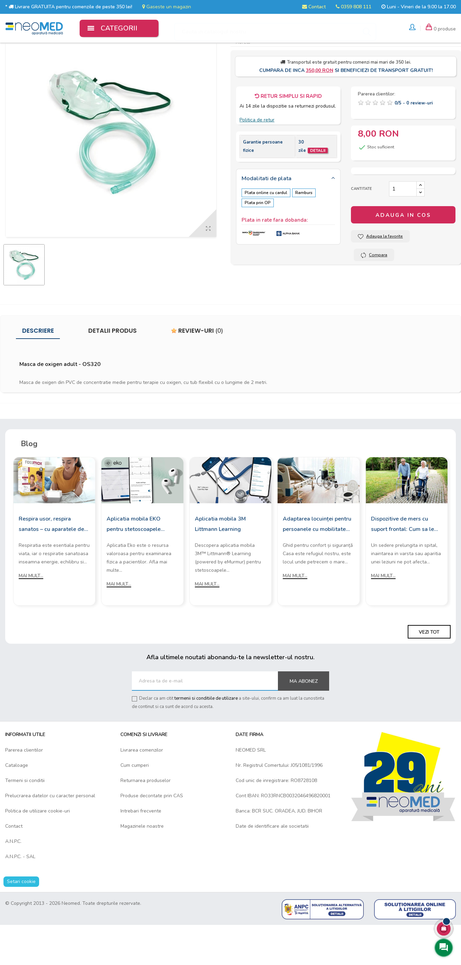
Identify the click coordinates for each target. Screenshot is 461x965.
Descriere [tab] (38, 370)
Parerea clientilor (24, 790)
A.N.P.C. (13, 881)
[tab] (288, 218)
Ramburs (307, 232)
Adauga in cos (403, 254)
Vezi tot (429, 672)
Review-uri (197, 370)
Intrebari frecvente (140, 850)
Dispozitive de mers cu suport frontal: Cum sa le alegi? (402, 564)
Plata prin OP (258, 241)
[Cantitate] (403, 228)
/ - (414, 143)
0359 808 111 (353, 6)
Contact (314, 6)
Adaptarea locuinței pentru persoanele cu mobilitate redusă (317, 564)
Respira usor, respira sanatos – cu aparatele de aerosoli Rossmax (51, 564)
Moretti (243, 82)
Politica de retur (256, 159)
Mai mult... (31, 615)
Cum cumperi (134, 805)
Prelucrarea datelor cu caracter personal (50, 835)
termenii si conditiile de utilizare (206, 738)
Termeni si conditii (25, 820)
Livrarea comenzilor (141, 790)
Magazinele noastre (142, 866)
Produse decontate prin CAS (151, 835)
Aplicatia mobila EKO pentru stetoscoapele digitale (134, 564)
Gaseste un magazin (166, 6)
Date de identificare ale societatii (272, 866)
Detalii (317, 190)
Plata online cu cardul (266, 232)
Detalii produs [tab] (112, 370)
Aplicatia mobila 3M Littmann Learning (220, 564)
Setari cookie (21, 921)
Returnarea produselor (145, 820)
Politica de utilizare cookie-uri (37, 850)
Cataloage (16, 805)
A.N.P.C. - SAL (20, 896)
